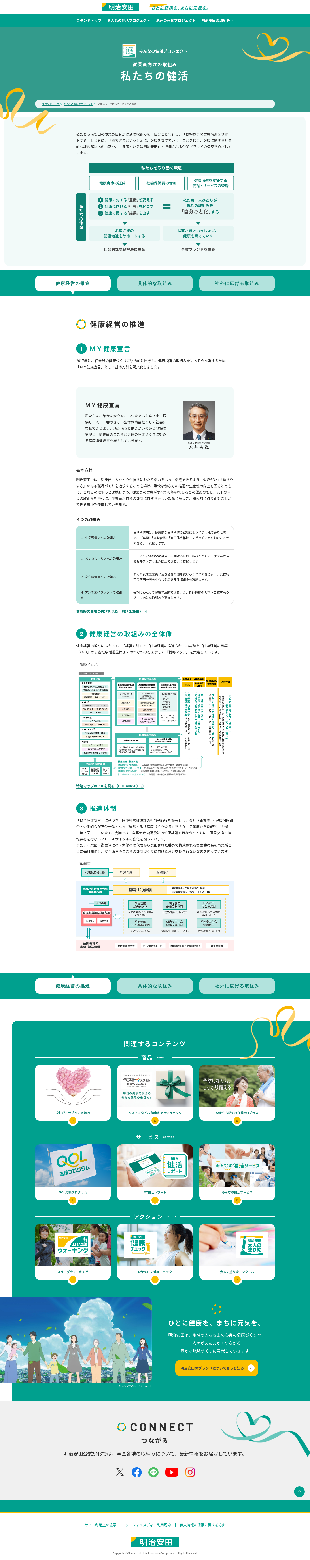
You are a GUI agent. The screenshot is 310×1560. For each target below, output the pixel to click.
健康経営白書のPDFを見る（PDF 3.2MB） (111, 611)
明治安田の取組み (217, 20)
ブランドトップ (89, 20)
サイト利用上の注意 (100, 1524)
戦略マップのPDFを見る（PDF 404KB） (110, 785)
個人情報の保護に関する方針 (203, 1524)
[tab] (73, 283)
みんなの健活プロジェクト (128, 20)
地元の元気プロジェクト (176, 20)
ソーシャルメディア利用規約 (148, 1524)
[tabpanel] (155, 635)
